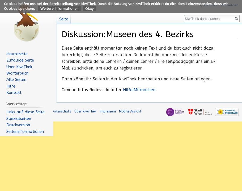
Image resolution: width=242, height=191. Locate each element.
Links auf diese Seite (25, 112)
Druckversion (18, 125)
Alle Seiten (16, 79)
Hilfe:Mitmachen (139, 90)
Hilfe (10, 86)
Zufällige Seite (20, 60)
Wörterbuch (17, 73)
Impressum (108, 111)
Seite (63, 19)
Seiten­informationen (25, 131)
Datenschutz (61, 111)
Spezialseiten (18, 118)
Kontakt (14, 92)
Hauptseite (17, 53)
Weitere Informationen (59, 9)
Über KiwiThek (19, 66)
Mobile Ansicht (130, 111)
